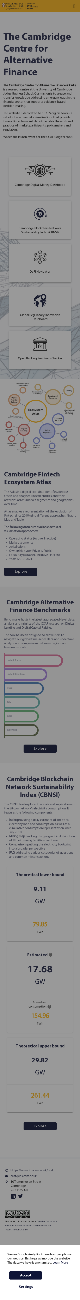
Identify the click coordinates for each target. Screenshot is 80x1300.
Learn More (60, 1262)
